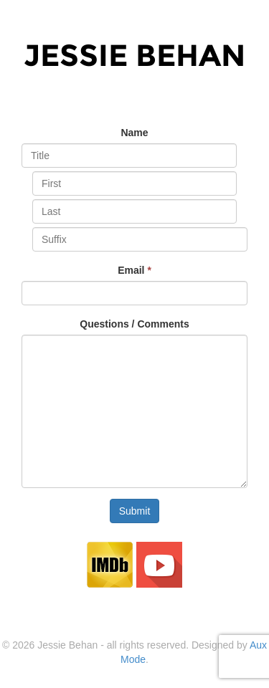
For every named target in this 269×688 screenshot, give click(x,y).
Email (134, 270)
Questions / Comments (134, 324)
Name (134, 132)
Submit (135, 511)
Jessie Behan (134, 55)
